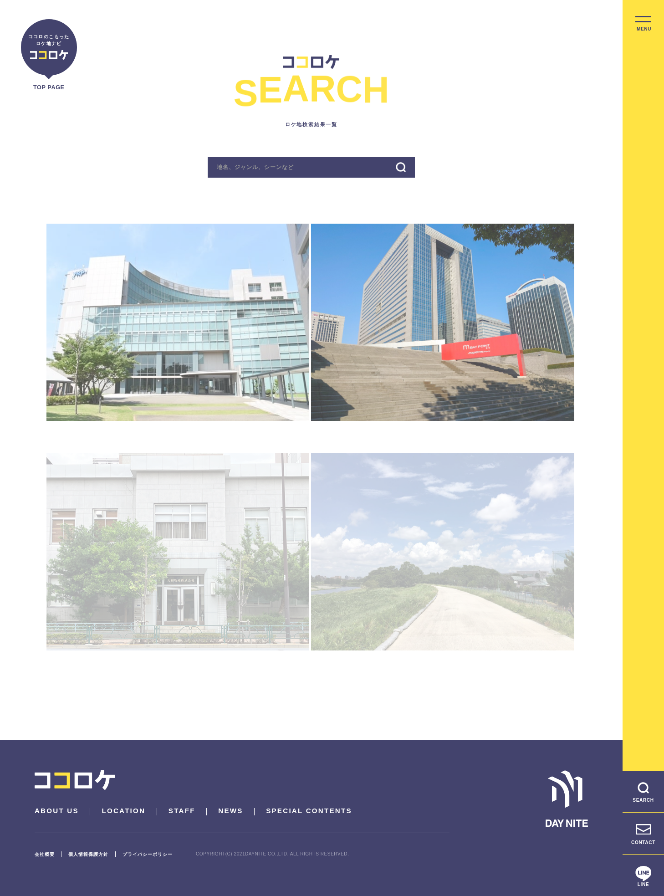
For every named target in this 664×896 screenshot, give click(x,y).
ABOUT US (57, 810)
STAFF (182, 810)
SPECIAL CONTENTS (309, 810)
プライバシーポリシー (148, 854)
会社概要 (45, 854)
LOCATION (123, 810)
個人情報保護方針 (88, 854)
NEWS (230, 810)
